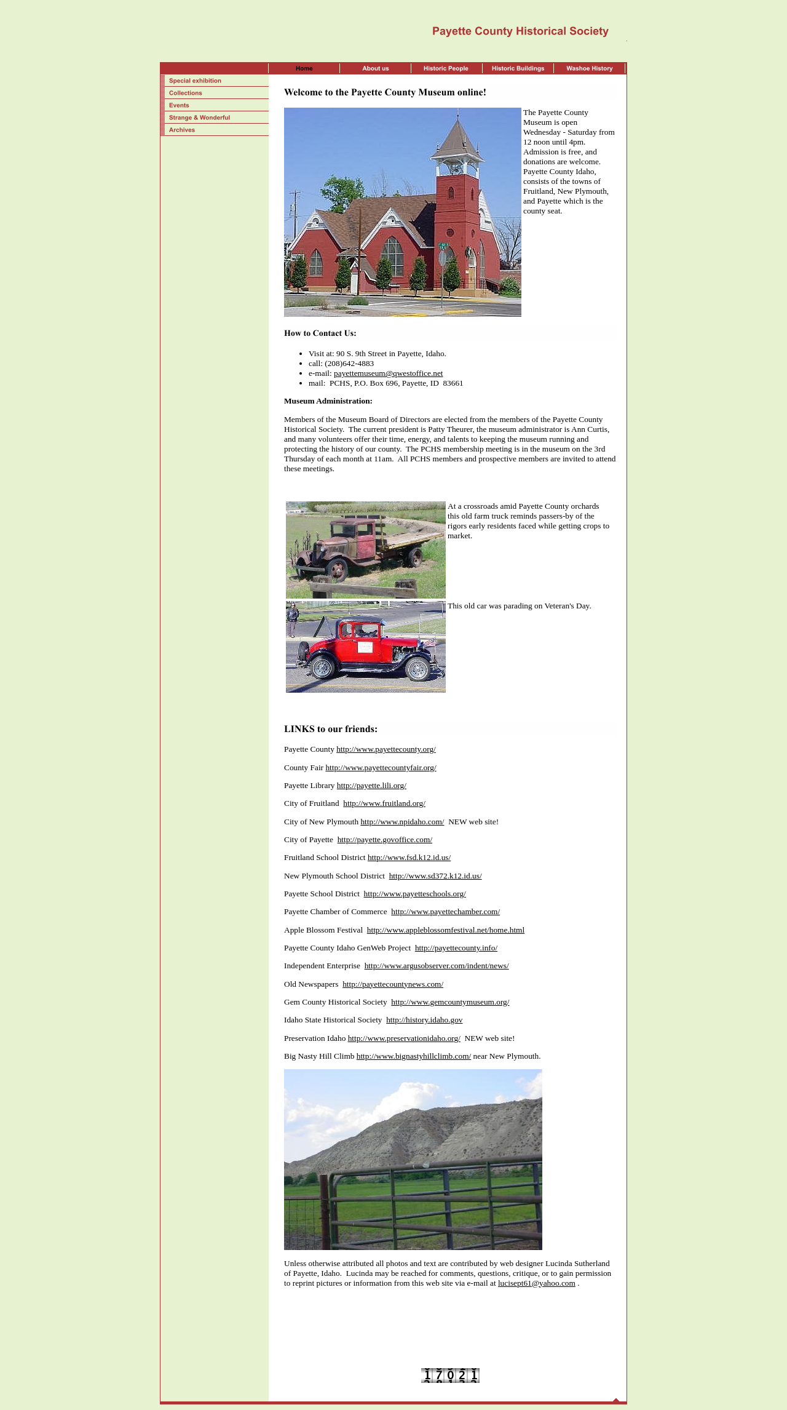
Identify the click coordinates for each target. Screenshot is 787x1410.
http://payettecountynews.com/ (392, 984)
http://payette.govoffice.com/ (385, 839)
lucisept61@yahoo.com (536, 1283)
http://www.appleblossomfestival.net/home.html (445, 929)
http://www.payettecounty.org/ (386, 749)
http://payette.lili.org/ (371, 785)
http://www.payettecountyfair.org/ (380, 767)
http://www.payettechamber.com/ (445, 911)
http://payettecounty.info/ (456, 947)
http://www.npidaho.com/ (402, 821)
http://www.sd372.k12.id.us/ (435, 875)
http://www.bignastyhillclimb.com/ (414, 1056)
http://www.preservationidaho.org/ (404, 1038)
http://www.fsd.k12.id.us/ (409, 857)
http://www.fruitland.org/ (384, 803)
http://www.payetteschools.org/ (415, 893)
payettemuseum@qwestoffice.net (388, 373)
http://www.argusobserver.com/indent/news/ (437, 965)
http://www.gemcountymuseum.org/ (450, 1001)
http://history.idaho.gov (424, 1019)
